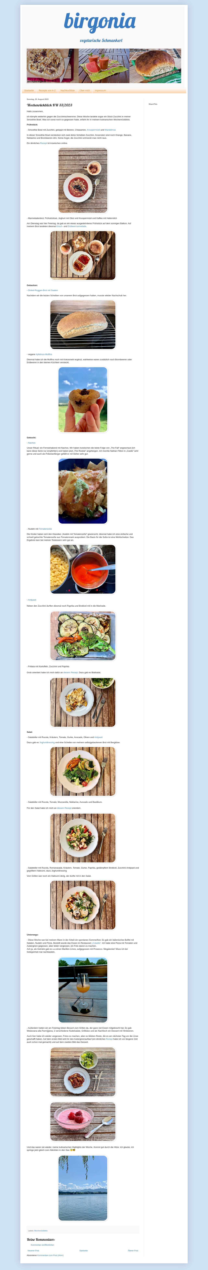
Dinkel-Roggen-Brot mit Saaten (43, 290)
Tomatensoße (45, 529)
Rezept (43, 143)
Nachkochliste (67, 90)
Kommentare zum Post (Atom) (50, 1255)
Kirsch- (59, 226)
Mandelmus (110, 130)
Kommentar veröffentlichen (42, 1245)
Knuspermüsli (93, 130)
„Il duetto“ (96, 943)
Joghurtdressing (47, 742)
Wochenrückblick (40, 1231)
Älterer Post (133, 1251)
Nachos (31, 443)
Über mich (85, 90)
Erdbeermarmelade (77, 226)
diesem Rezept (70, 672)
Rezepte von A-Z (47, 90)
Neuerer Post (33, 1251)
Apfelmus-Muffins (44, 354)
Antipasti (32, 600)
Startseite (29, 90)
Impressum (100, 90)
